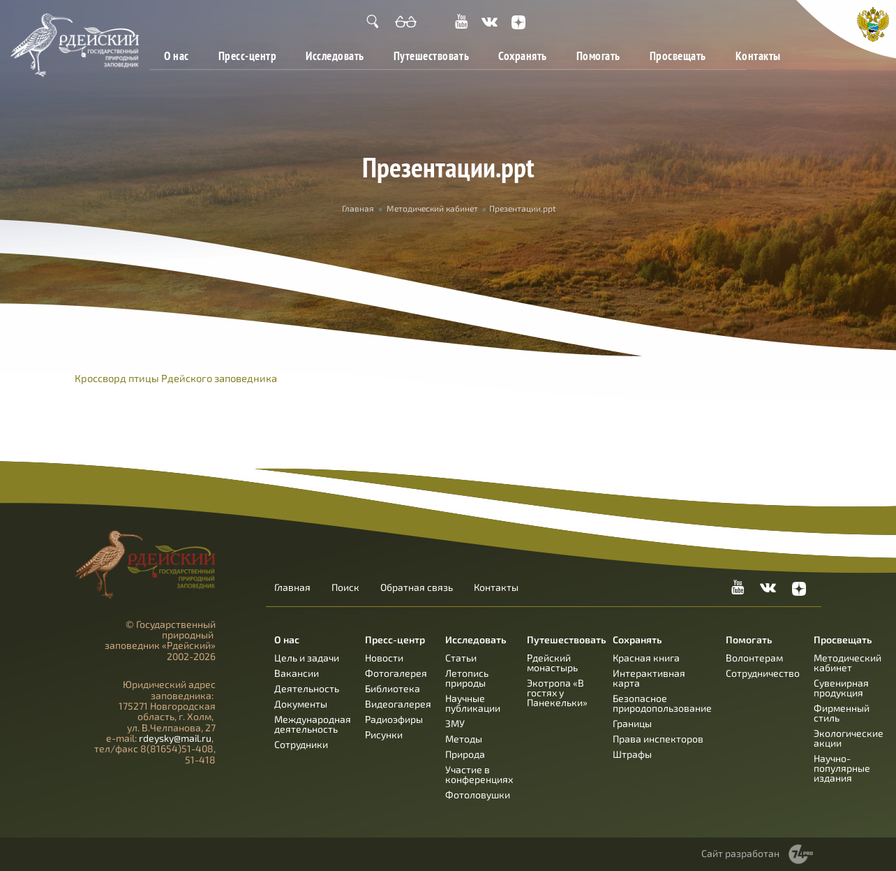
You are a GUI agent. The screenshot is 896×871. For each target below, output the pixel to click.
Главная (358, 208)
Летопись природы (466, 678)
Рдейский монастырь (552, 662)
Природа (465, 754)
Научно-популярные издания (842, 768)
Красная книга (646, 658)
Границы (632, 723)
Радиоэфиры (394, 719)
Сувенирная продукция (841, 687)
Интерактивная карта (649, 678)
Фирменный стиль (841, 713)
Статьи (461, 658)
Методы (463, 739)
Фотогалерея (396, 673)
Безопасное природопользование (662, 703)
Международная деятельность (312, 724)
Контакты (758, 55)
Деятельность (306, 688)
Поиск (345, 587)
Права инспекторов (658, 739)
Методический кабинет (432, 208)
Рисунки (384, 734)
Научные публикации (472, 703)
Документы (300, 704)
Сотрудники (301, 744)
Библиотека (392, 688)
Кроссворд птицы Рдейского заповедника (176, 378)
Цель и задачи (306, 658)
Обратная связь (416, 587)
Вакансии (296, 673)
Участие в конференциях (479, 774)
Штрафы (632, 754)
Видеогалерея (398, 704)
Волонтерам (754, 658)
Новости (384, 658)
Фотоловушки (477, 794)
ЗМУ (455, 723)
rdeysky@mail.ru (175, 738)
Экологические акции (848, 738)
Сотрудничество (763, 673)
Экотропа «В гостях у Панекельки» (557, 692)
